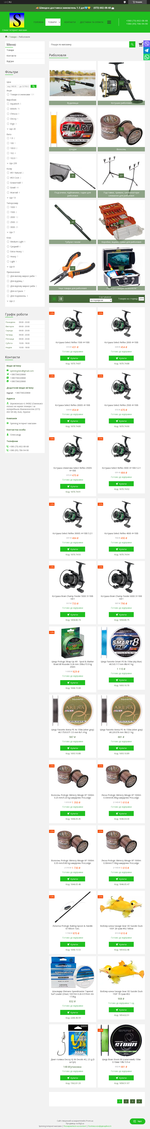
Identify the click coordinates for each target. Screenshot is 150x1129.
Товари (52, 22)
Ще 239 (13, 163)
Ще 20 (12, 129)
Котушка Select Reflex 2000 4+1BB (121, 342)
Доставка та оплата (91, 22)
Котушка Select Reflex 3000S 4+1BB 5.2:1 (73, 533)
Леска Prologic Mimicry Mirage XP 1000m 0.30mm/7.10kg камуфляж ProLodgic (121, 862)
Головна (39, 22)
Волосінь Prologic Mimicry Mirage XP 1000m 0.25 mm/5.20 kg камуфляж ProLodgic (72, 796)
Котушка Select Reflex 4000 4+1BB (121, 533)
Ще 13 (12, 198)
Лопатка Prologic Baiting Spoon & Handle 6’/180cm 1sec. (73, 927)
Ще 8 (12, 267)
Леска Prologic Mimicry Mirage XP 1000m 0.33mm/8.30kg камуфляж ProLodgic (121, 796)
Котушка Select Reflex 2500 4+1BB (121, 405)
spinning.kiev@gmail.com (22, 371)
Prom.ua (89, 1121)
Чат (137, 1121)
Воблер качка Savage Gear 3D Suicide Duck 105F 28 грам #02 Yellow (121, 927)
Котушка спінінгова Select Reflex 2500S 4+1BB (72, 469)
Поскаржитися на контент (75, 1126)
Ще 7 (12, 232)
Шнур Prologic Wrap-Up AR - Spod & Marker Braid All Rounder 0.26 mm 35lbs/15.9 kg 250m (73, 664)
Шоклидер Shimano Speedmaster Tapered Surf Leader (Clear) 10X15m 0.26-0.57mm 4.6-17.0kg (72, 994)
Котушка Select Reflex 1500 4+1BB (73, 342)
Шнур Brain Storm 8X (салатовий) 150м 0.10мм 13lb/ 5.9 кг (121, 1060)
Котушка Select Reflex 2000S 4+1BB (72, 405)
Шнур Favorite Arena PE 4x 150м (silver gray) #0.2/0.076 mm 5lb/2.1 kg (121, 731)
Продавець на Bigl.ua (75, 1123)
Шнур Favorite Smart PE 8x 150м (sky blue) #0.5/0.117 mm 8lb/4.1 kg (121, 663)
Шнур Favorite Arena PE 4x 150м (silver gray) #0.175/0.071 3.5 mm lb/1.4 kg (72, 731)
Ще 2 (12, 301)
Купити (74, 358)
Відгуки (10, 61)
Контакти (70, 22)
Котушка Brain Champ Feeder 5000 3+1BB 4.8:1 (72, 597)
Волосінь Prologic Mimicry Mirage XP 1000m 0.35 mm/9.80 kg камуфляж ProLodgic (72, 862)
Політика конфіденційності (99, 1126)
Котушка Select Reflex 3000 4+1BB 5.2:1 (121, 468)
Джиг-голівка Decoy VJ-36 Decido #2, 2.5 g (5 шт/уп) (72, 1060)
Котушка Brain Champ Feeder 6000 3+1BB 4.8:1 (121, 597)
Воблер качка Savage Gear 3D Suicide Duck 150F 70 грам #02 (121, 992)
